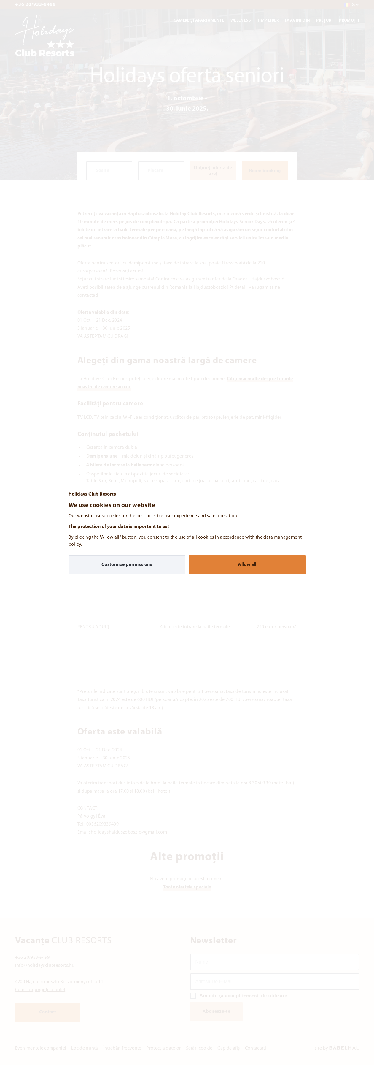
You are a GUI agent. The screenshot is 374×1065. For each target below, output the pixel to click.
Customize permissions (126, 564)
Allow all (247, 564)
